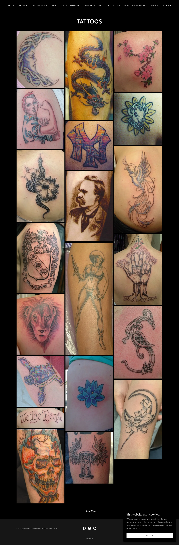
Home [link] (11, 5)
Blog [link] (54, 5)
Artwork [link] (23, 5)
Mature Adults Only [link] (135, 5)
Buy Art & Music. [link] (94, 5)
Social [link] (154, 5)
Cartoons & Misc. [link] (71, 5)
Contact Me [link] (113, 5)
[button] (167, 5)
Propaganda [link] (40, 5)
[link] (84, 528)
